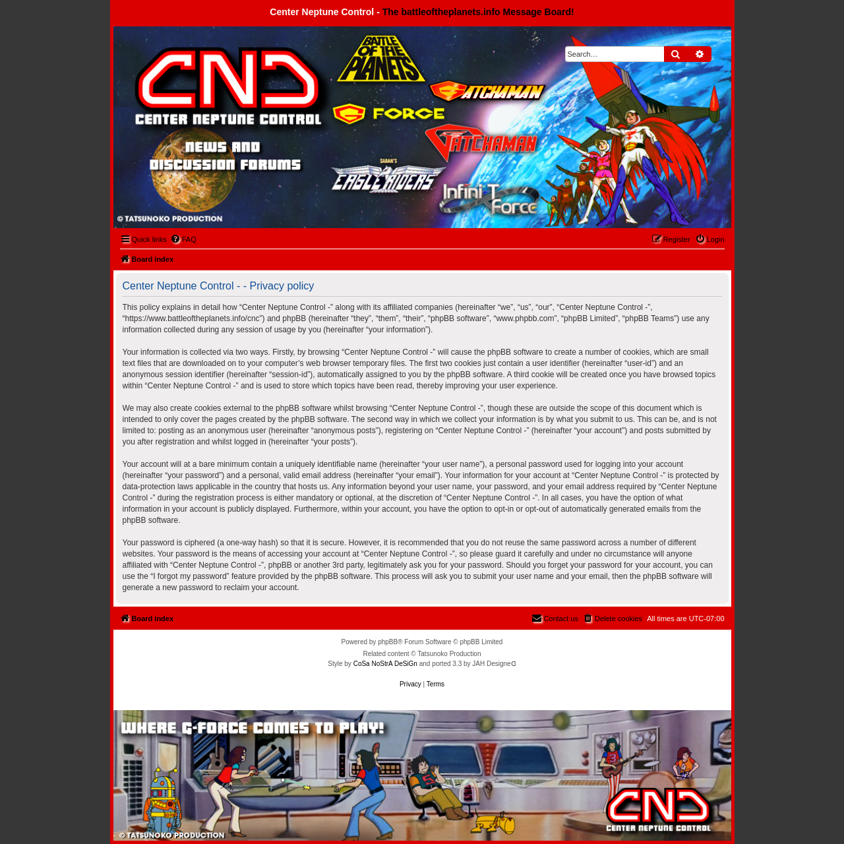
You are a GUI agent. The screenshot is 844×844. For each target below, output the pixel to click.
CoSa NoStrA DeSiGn (385, 663)
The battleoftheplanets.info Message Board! (478, 12)
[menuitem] (183, 239)
